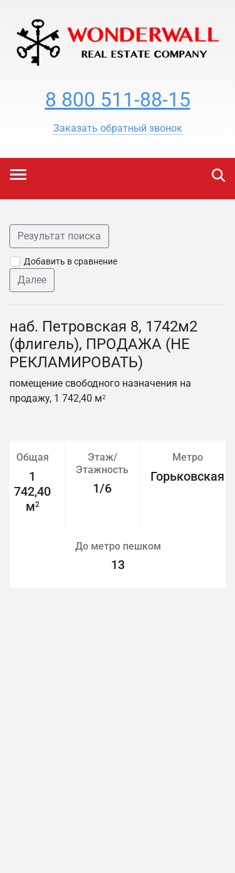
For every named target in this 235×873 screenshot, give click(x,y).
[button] (117, 128)
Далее (32, 280)
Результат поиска (59, 236)
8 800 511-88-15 (118, 100)
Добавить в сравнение (70, 261)
